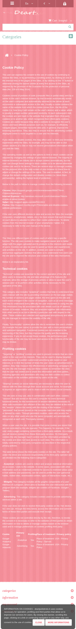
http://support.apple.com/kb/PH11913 (27, 202)
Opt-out (47, 541)
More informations (58, 622)
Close (38, 622)
